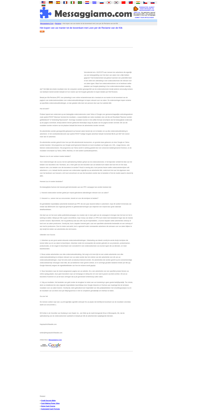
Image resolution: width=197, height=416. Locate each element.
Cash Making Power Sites (50, 403)
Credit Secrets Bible (48, 400)
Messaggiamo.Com (46, 23)
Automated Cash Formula (50, 409)
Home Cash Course (48, 406)
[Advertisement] (86, 41)
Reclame (58, 23)
